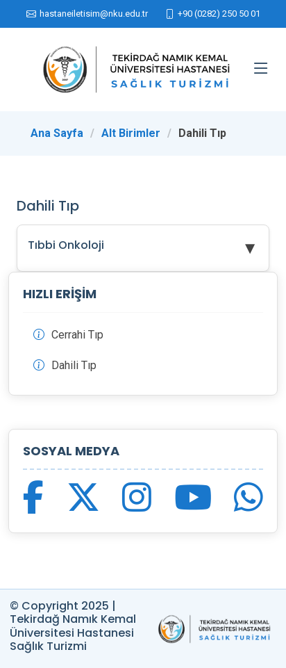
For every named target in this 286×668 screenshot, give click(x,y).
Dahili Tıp (73, 365)
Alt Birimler (130, 133)
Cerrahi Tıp (77, 334)
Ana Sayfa (57, 133)
